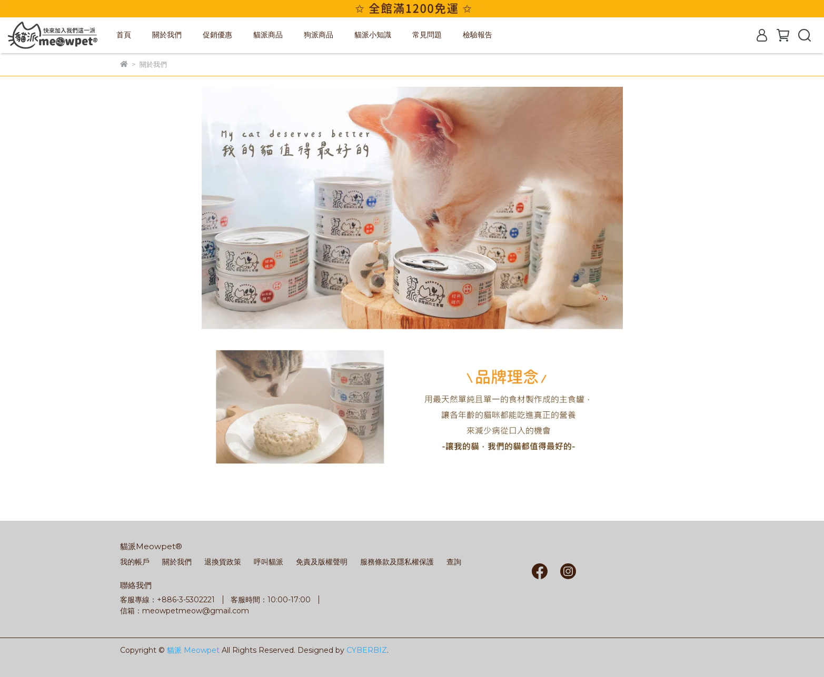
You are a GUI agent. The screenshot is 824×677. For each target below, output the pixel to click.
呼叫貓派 (268, 562)
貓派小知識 (372, 34)
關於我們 (167, 34)
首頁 (123, 34)
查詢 (453, 562)
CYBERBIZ (366, 650)
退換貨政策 (222, 562)
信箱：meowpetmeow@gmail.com (184, 610)
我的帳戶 (135, 562)
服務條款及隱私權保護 (397, 562)
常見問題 (427, 34)
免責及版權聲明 (322, 562)
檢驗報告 (477, 34)
